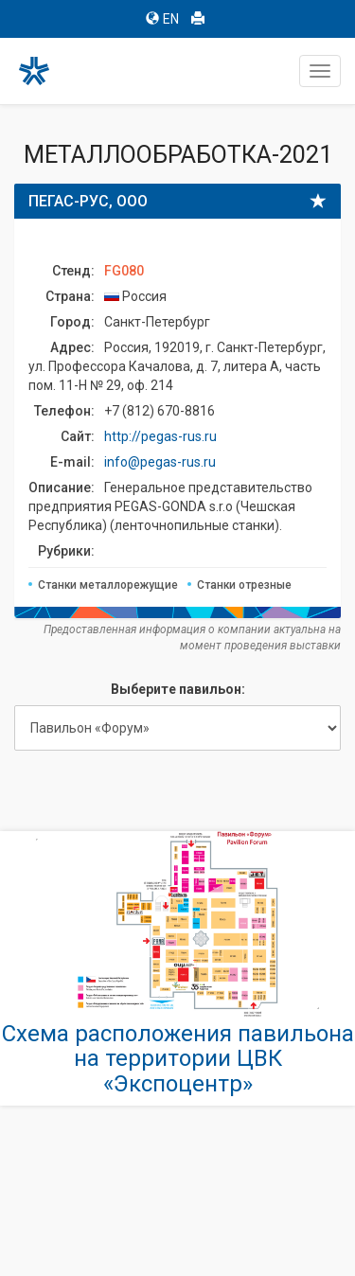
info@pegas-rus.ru (160, 462)
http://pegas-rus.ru (160, 436)
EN (162, 19)
